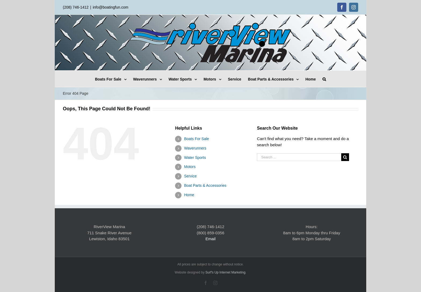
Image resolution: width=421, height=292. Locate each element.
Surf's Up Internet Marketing (225, 272)
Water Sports (195, 157)
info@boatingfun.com (110, 7)
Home (189, 195)
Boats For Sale (196, 139)
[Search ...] (299, 157)
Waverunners (195, 148)
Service (190, 176)
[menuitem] (114, 79)
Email (210, 238)
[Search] (324, 79)
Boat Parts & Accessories (205, 185)
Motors (190, 167)
